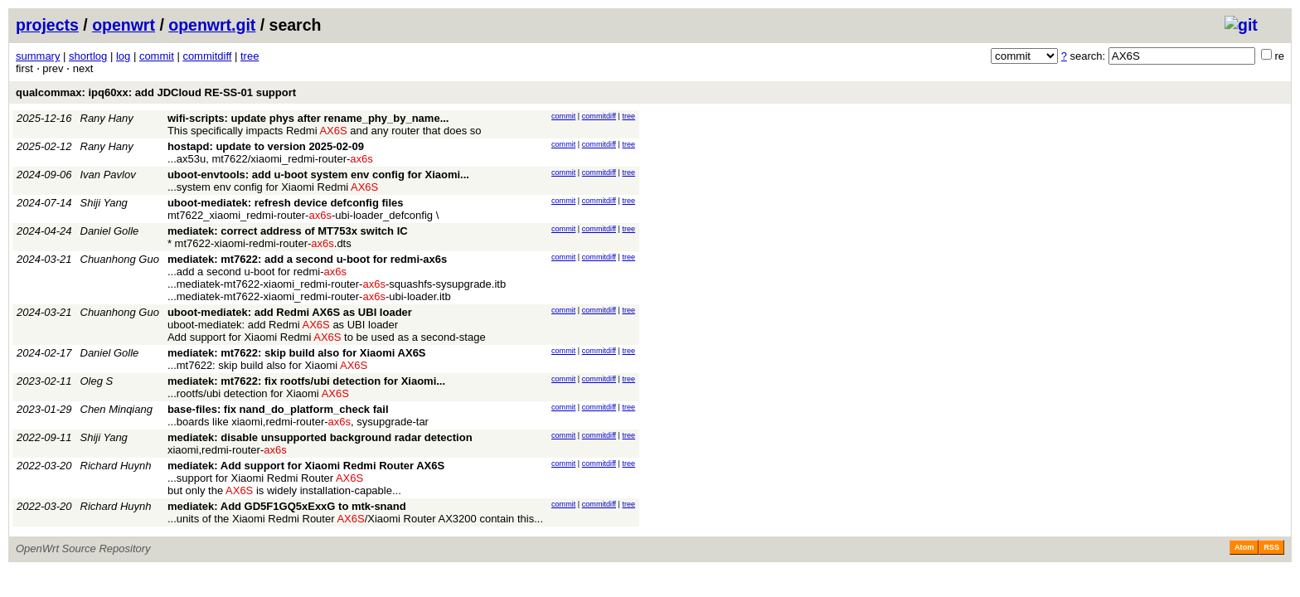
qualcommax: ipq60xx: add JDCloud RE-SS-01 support (156, 92)
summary (38, 56)
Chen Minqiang (116, 409)
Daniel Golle (109, 231)
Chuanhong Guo (119, 259)
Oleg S (97, 381)
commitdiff (206, 56)
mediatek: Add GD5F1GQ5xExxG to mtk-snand (286, 506)
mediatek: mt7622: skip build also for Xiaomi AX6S (296, 353)
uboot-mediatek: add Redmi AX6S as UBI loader (289, 312)
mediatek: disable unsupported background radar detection (320, 437)
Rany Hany (106, 118)
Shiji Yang (104, 203)
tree (249, 56)
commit (156, 56)
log (123, 56)
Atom (1244, 547)
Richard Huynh (116, 465)
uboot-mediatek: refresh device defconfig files (285, 203)
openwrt (123, 25)
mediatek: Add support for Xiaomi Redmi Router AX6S (305, 465)
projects (47, 25)
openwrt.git (211, 25)
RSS (1271, 547)
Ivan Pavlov (108, 174)
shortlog (88, 56)
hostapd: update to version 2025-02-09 (265, 146)
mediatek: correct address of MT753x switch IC (287, 231)
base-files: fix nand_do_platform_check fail (278, 409)
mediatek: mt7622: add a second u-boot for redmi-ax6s (307, 259)
